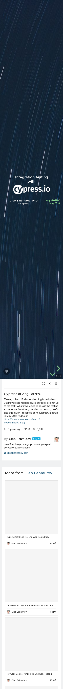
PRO (35, 439)
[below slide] (53, 374)
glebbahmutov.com (16, 452)
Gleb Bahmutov (20, 439)
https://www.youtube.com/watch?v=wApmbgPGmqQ (22, 421)
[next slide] (58, 368)
